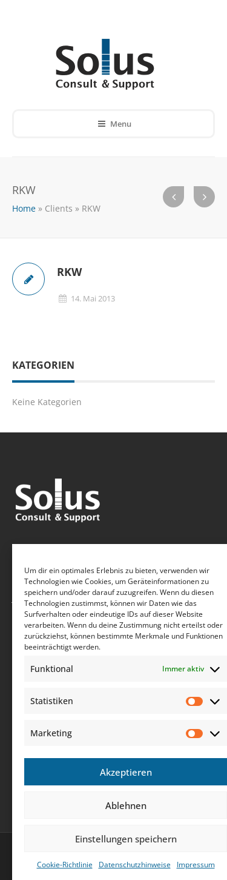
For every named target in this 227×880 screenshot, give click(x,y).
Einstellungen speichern (126, 839)
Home (24, 208)
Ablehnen (125, 805)
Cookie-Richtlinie (65, 864)
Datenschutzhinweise (135, 864)
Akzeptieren (126, 772)
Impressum (196, 864)
